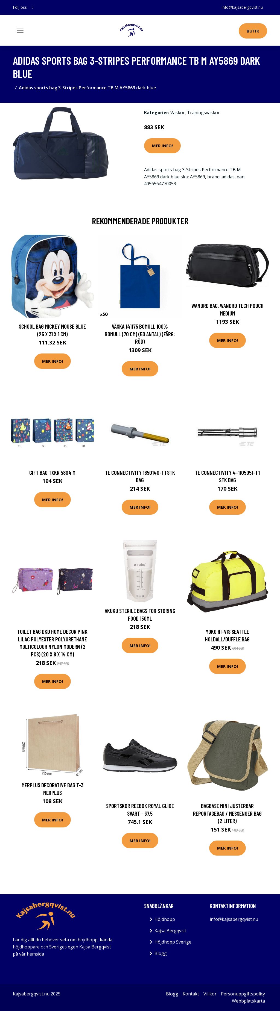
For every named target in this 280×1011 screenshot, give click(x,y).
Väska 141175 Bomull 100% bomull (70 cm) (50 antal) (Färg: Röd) (140, 334)
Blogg (160, 953)
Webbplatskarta (248, 1001)
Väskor (177, 113)
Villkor (210, 994)
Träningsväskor (203, 113)
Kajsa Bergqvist (170, 931)
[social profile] (33, 7)
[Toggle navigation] (20, 30)
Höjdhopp (164, 919)
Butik (253, 31)
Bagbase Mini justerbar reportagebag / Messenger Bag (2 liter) (227, 813)
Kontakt (191, 994)
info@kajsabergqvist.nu (242, 7)
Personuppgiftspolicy (243, 994)
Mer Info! (162, 145)
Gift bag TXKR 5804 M (52, 472)
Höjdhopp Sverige (172, 942)
